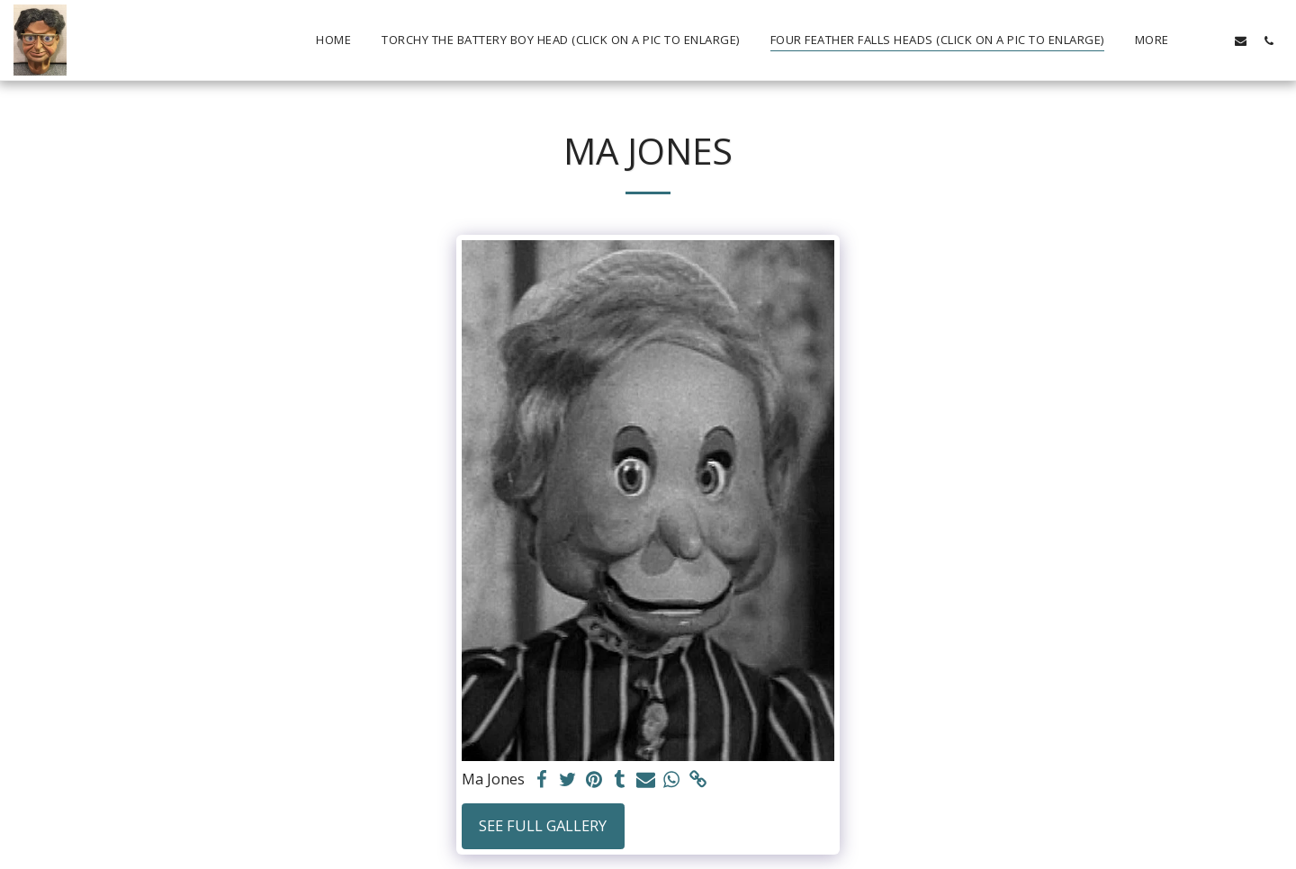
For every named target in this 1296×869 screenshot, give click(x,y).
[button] (1213, 40)
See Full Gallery (543, 825)
